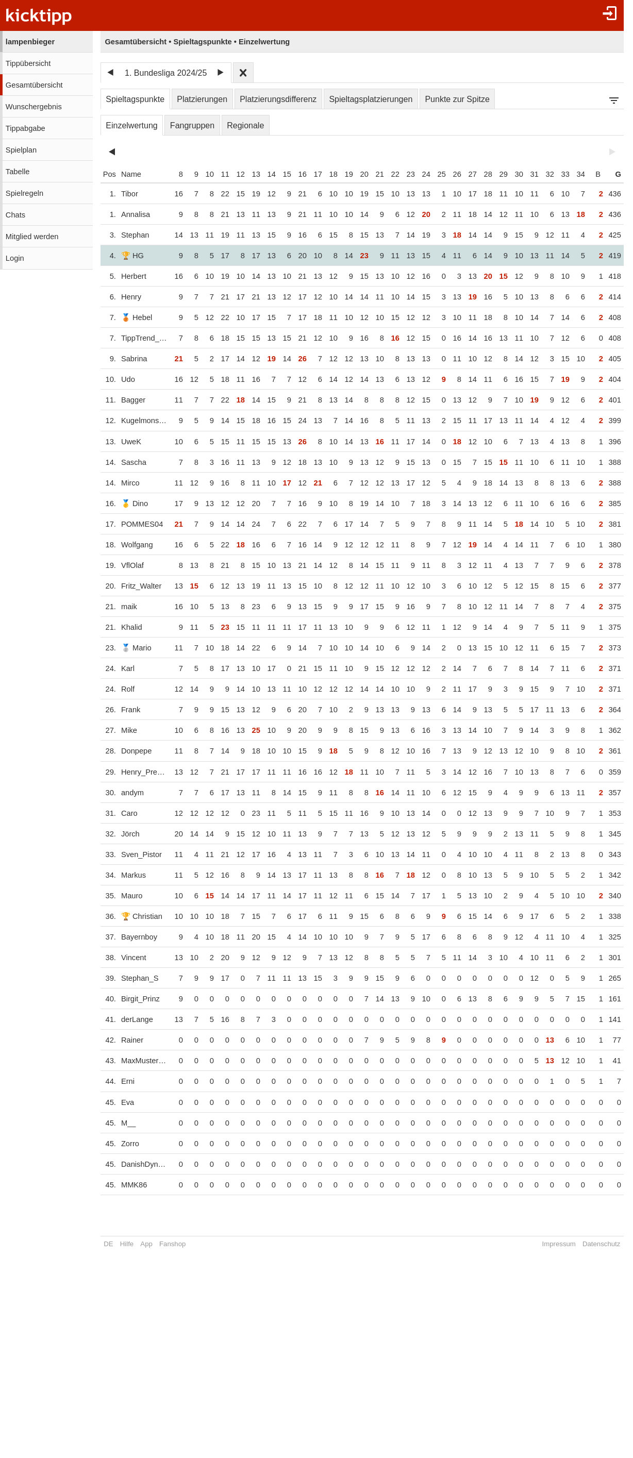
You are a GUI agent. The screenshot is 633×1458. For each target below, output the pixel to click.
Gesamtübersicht (34, 85)
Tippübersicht (28, 63)
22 (390, 174)
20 (359, 174)
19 (343, 174)
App (146, 1244)
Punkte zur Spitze (457, 99)
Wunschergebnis (34, 107)
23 (405, 174)
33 (560, 174)
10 (204, 174)
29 (498, 174)
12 (235, 174)
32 (544, 174)
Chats (15, 215)
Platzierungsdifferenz (278, 99)
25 (436, 174)
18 (328, 174)
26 (451, 174)
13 (250, 174)
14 (266, 174)
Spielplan (21, 150)
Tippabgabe (25, 128)
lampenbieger (30, 42)
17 (312, 174)
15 (281, 174)
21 (374, 174)
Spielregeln (24, 193)
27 (467, 174)
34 (575, 174)
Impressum (553, 1244)
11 (219, 174)
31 (529, 174)
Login (15, 258)
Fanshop (172, 1244)
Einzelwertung (132, 125)
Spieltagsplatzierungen (370, 99)
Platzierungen (202, 99)
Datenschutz (595, 1244)
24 (421, 174)
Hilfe (127, 1244)
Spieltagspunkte (135, 99)
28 (482, 174)
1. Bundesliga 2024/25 (166, 73)
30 (513, 174)
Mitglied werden (32, 236)
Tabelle (17, 171)
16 (297, 174)
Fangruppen (192, 125)
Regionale (245, 125)
